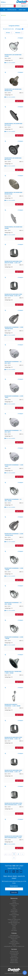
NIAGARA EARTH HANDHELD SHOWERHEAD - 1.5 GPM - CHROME (12, 705)
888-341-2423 (17, 866)
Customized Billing (14, 953)
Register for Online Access (14, 919)
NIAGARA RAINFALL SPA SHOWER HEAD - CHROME (14, 227)
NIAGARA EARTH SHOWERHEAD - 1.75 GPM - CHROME (13, 603)
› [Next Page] (22, 854)
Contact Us (14, 905)
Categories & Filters (14, 25)
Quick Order (14, 924)
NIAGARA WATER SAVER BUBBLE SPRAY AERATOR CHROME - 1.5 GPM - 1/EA (13, 771)
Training (14, 916)
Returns (14, 940)
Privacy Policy (14, 938)
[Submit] (15, 6)
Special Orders (14, 959)
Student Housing (14, 957)
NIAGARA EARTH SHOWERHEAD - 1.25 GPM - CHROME (13, 500)
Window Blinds (14, 961)
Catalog (14, 902)
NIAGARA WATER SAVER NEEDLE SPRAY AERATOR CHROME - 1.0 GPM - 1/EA (13, 738)
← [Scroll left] (1, 9)
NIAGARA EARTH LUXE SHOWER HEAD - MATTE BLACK (13, 158)
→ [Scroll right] (26, 9)
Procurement (14, 910)
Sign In (24, 6)
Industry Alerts (14, 911)
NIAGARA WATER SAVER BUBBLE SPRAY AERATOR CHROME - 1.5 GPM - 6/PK (13, 262)
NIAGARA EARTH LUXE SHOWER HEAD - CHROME (13, 55)
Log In (14, 918)
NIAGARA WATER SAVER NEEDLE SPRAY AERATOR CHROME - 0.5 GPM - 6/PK (13, 295)
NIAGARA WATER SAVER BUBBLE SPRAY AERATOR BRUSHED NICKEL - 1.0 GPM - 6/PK (13, 837)
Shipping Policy (14, 941)
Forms (14, 908)
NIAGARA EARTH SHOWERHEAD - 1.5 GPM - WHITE (14, 465)
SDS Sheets (14, 930)
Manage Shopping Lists (14, 922)
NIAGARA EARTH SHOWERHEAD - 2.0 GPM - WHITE (14, 396)
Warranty (14, 945)
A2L (4, 9)
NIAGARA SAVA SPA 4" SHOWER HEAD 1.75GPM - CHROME (13, 672)
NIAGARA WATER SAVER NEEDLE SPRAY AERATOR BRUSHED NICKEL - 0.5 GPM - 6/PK (13, 804)
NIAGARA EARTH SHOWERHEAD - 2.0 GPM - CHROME (14, 637)
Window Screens (14, 962)
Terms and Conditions (14, 943)
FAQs (14, 907)
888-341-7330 (16, 868)
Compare (19, 29)
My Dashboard (14, 921)
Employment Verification (14, 937)
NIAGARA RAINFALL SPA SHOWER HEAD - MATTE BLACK (14, 124)
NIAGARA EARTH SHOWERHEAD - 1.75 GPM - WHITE (13, 431)
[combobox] (8, 6)
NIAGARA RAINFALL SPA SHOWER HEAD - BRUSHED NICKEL (14, 193)
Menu (3, 2)
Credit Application (14, 935)
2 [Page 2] (18, 854)
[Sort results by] (18, 32)
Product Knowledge (14, 914)
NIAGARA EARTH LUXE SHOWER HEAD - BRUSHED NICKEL (13, 90)
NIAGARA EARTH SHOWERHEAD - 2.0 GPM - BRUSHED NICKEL (14, 534)
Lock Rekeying (14, 954)
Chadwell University (14, 903)
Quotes (14, 925)
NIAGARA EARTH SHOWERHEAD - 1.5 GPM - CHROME (14, 569)
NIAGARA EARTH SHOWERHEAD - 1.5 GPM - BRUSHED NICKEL (14, 328)
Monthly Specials (11, 9)
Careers (14, 900)
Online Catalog (23, 9)
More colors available (10, 62)
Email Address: (14, 886)
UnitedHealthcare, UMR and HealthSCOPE (14, 946)
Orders (14, 927)
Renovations (14, 956)
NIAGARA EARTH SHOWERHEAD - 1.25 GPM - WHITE (13, 362)
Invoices (14, 928)
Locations (14, 913)
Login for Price (19, 66)
